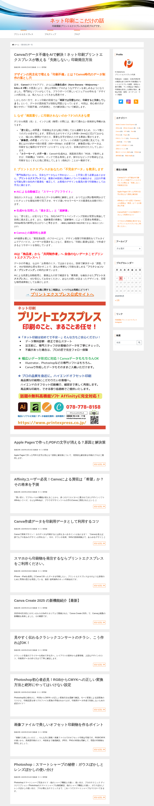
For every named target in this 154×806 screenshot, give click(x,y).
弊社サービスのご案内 (123, 152)
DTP (125, 131)
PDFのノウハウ (121, 138)
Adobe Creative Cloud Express (125, 124)
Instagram (118, 322)
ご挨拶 (118, 142)
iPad (132, 131)
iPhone (118, 135)
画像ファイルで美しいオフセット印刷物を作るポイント (58, 725)
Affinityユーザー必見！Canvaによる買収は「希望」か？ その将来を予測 (129, 203)
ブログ (77, 34)
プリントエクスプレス (23, 34)
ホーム (15, 45)
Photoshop (133, 138)
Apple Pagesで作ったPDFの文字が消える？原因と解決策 (60, 442)
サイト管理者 (41, 67)
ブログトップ (50, 34)
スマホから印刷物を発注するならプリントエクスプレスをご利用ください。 (129, 223)
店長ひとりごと (121, 148)
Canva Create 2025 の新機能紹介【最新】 (47, 600)
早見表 (136, 152)
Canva (118, 131)
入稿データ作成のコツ (123, 145)
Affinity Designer (128, 128)
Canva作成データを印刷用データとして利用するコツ (56, 521)
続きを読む (99, 464)
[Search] (126, 342)
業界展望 (119, 155)
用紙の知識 (128, 155)
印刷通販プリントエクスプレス (126, 320)
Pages (125, 135)
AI (137, 128)
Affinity (118, 128)
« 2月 (117, 300)
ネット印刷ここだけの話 (77, 20)
